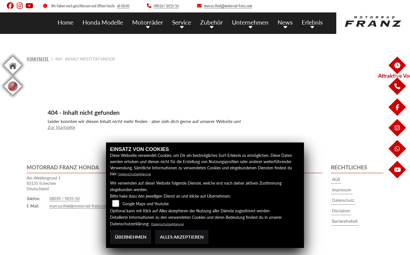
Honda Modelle (118, 22)
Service (191, 22)
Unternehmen (255, 22)
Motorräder (160, 22)
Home (83, 22)
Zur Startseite (61, 127)
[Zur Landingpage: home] (13, 75)
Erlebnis (313, 22)
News (288, 22)
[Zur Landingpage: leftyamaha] (13, 96)
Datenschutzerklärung (137, 173)
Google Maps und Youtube (145, 203)
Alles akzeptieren (182, 236)
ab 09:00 (123, 6)
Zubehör (219, 22)
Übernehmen (130, 236)
